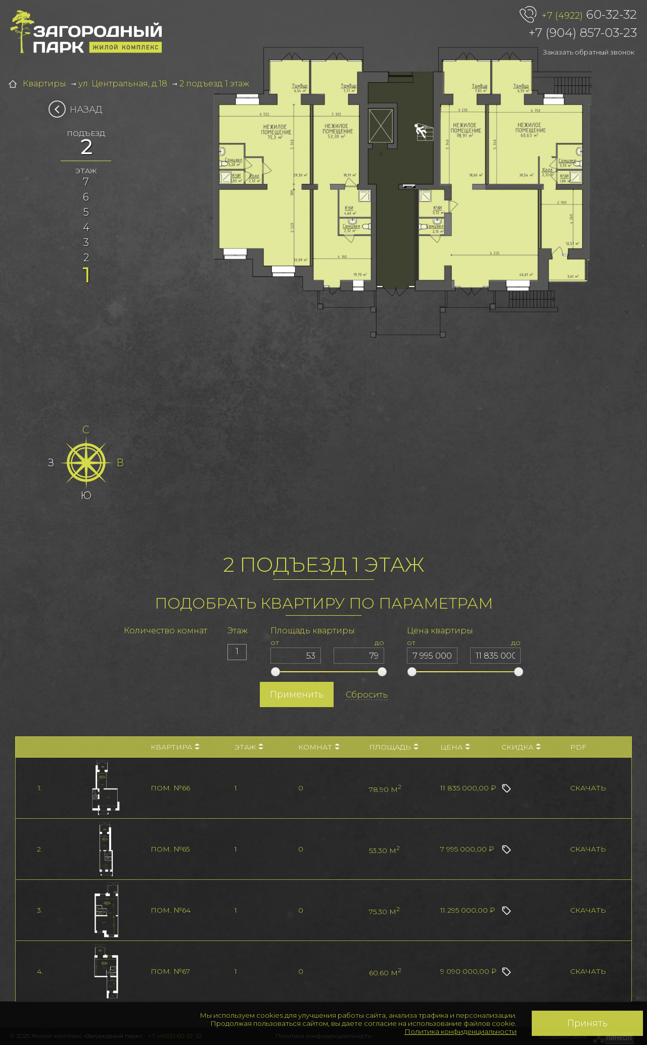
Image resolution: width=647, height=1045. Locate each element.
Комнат (319, 747)
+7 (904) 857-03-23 (583, 32)
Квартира (175, 747)
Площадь (394, 747)
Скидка (521, 747)
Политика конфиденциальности (460, 1031)
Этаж (249, 747)
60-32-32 (589, 15)
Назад (79, 109)
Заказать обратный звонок (588, 52)
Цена (455, 747)
